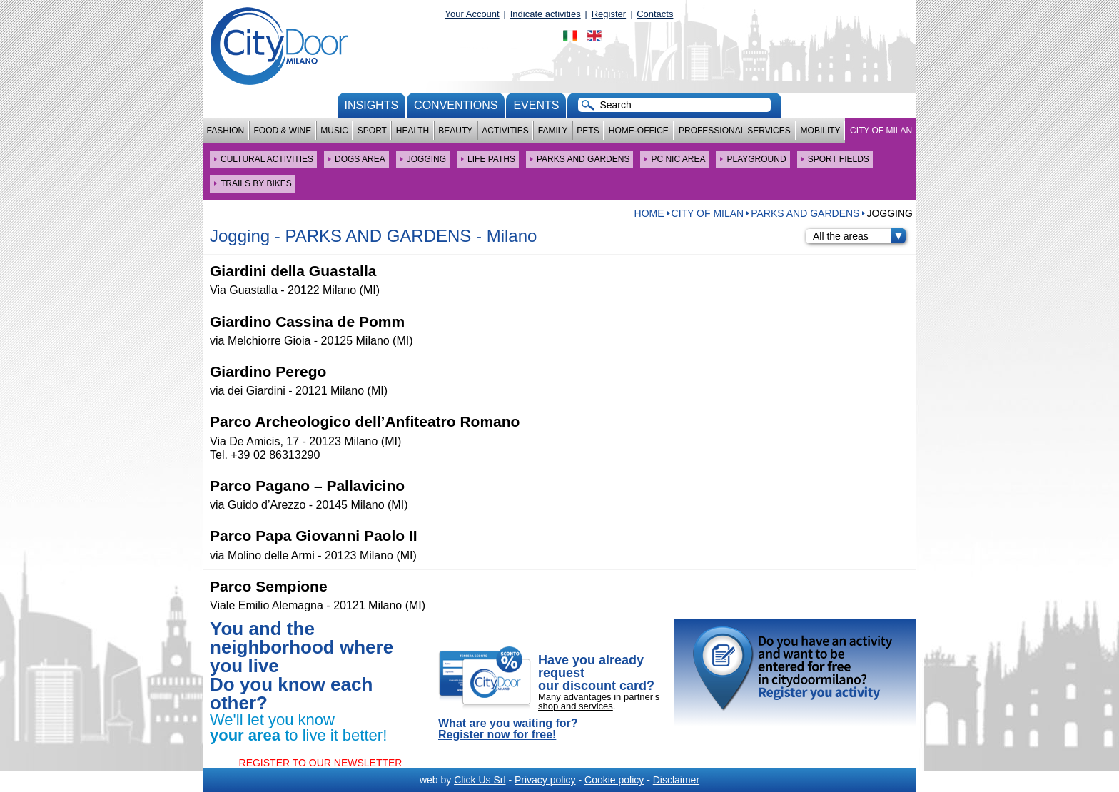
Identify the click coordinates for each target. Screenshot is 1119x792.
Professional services (735, 131)
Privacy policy (545, 780)
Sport (372, 131)
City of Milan (881, 131)
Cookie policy (614, 780)
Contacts (655, 14)
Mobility (821, 131)
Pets (588, 131)
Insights (372, 105)
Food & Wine (282, 131)
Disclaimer (676, 780)
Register (609, 14)
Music (334, 131)
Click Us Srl (479, 780)
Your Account (472, 14)
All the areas (859, 236)
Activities (505, 131)
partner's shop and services (598, 701)
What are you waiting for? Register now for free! (508, 729)
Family (553, 131)
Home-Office (639, 131)
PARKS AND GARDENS (805, 213)
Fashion (226, 131)
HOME (649, 213)
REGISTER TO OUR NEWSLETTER (320, 763)
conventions (455, 105)
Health (412, 131)
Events (536, 105)
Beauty (455, 131)
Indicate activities (545, 14)
